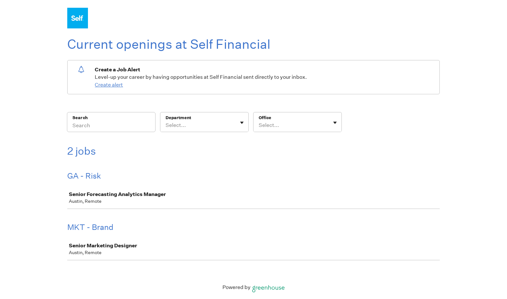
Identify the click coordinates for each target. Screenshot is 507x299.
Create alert (109, 85)
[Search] (111, 126)
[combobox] (166, 125)
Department (178, 117)
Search (80, 117)
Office (265, 117)
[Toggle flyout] (242, 123)
